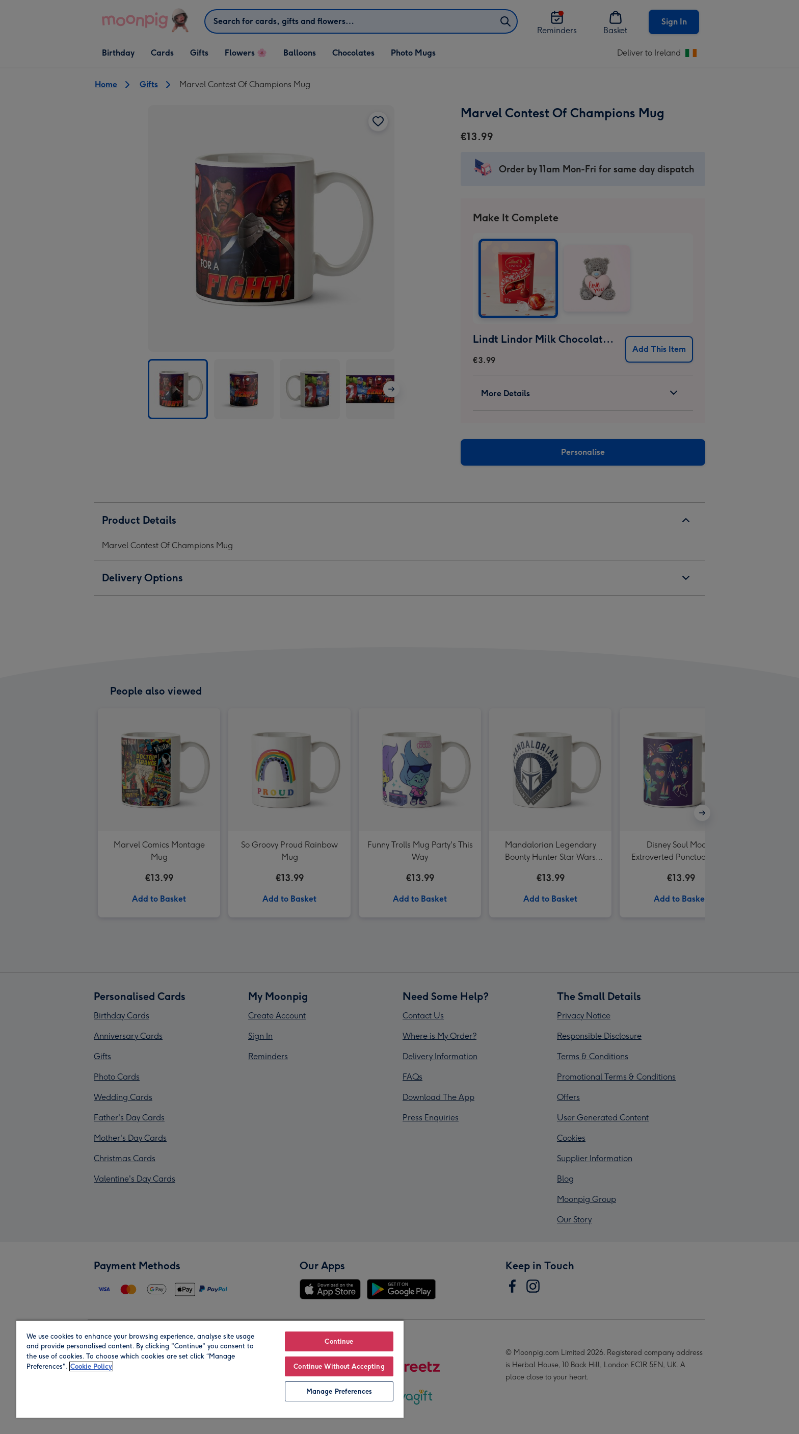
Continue (339, 1341)
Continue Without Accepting (339, 1366)
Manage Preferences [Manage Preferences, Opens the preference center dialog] (339, 1391)
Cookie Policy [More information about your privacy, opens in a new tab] (91, 1366)
